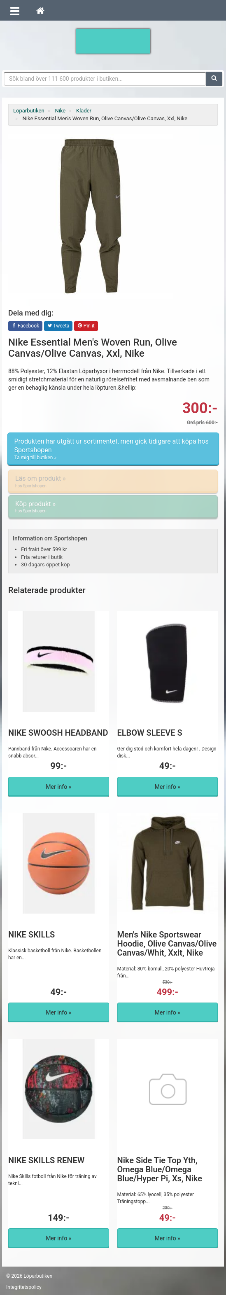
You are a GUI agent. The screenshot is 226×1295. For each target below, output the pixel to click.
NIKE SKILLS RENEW (46, 1160)
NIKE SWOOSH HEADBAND (58, 733)
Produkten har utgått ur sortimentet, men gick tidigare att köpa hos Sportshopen (113, 449)
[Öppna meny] (14, 10)
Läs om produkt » (113, 482)
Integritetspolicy (24, 1287)
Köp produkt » (113, 507)
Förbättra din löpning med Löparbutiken (113, 41)
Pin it (86, 326)
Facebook (25, 326)
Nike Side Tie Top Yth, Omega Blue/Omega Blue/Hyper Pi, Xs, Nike (159, 1169)
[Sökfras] (105, 79)
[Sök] (214, 79)
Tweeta (58, 326)
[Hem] (40, 10)
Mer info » (58, 786)
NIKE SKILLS (31, 935)
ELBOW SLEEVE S (149, 733)
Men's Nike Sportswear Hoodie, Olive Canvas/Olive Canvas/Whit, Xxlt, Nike (167, 944)
